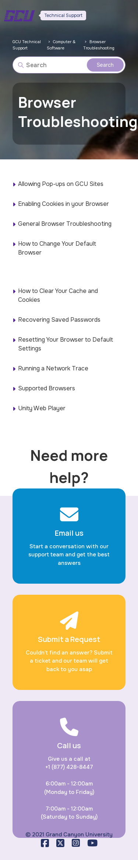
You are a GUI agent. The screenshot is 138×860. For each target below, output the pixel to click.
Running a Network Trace (53, 368)
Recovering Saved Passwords (59, 320)
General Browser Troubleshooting (65, 224)
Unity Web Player (42, 408)
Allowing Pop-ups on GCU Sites (60, 184)
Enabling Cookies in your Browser (63, 204)
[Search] (69, 65)
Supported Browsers (46, 388)
